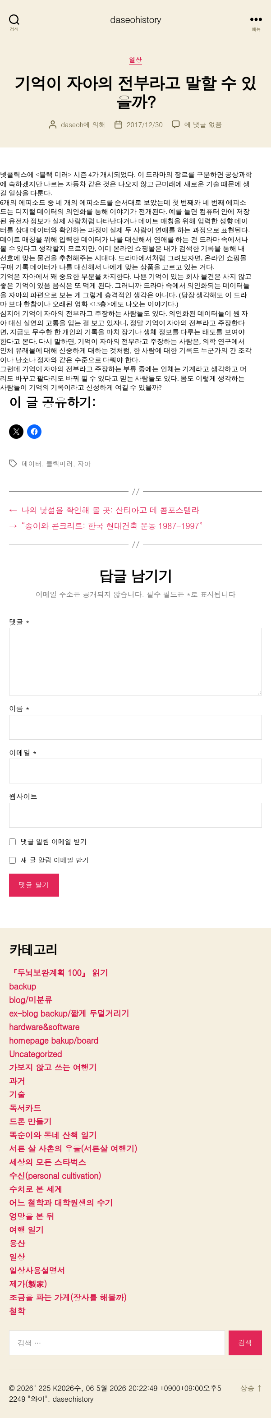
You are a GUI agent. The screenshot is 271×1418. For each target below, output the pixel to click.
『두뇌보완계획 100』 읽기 (58, 972)
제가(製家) (28, 1283)
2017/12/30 (145, 124)
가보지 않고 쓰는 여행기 (53, 1067)
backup (22, 986)
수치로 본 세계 (35, 1189)
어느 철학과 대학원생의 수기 (61, 1202)
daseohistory (135, 19)
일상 (135, 60)
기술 (17, 1094)
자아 (84, 463)
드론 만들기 (30, 1121)
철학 (17, 1311)
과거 (17, 1081)
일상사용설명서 (37, 1270)
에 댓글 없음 (203, 124)
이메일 (23, 753)
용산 (17, 1243)
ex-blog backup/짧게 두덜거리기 (69, 1013)
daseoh (72, 124)
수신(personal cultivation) (55, 1175)
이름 (19, 708)
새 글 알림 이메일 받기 (55, 860)
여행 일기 (26, 1229)
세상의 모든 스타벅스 (47, 1162)
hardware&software (44, 1026)
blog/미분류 (30, 999)
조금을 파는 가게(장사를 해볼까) (68, 1297)
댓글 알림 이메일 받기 (54, 841)
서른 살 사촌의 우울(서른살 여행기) (73, 1148)
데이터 (31, 463)
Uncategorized (35, 1053)
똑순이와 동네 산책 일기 (53, 1135)
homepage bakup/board (53, 1040)
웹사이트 (23, 796)
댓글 (19, 622)
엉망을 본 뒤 (31, 1216)
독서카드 (25, 1108)
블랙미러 (59, 463)
